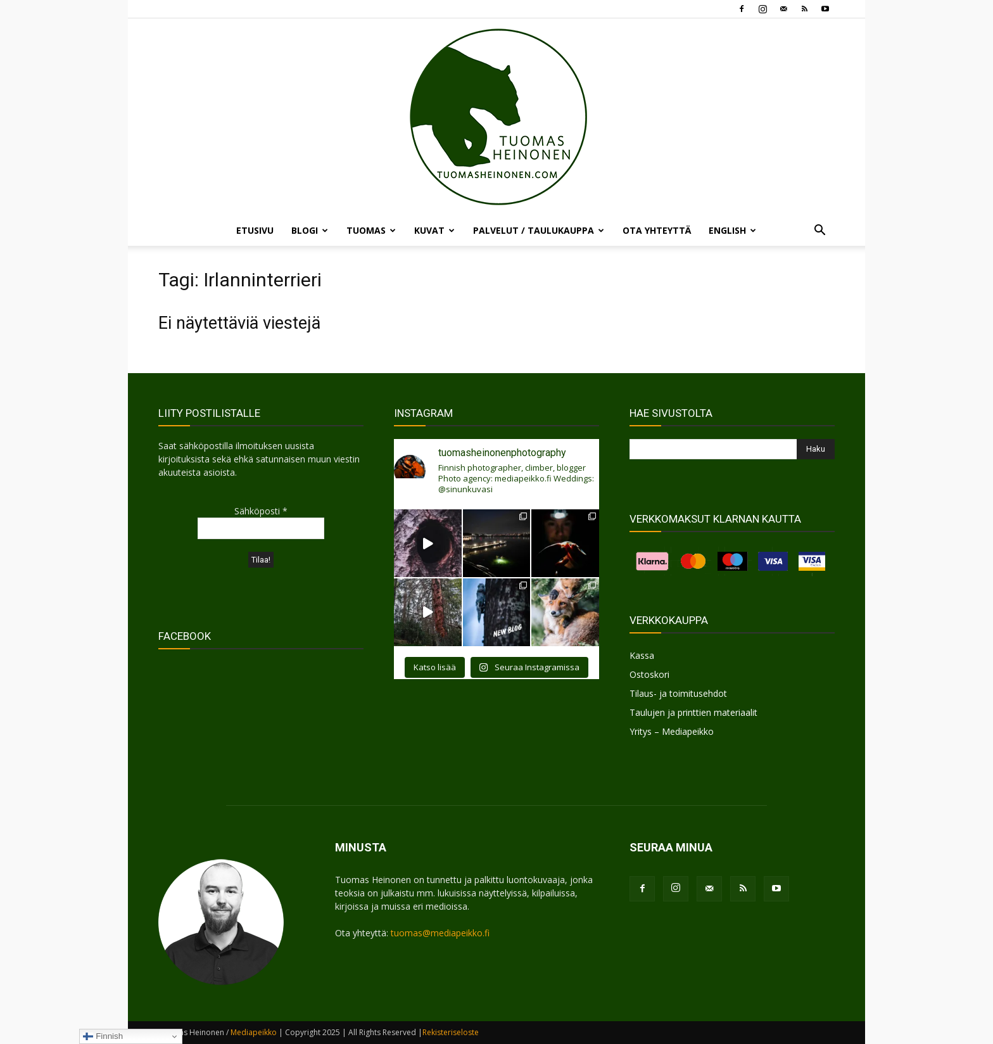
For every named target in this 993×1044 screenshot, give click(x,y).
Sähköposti (261, 511)
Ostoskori (649, 674)
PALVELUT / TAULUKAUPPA (538, 230)
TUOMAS (371, 230)
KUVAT (434, 230)
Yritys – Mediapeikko (671, 731)
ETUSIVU (255, 230)
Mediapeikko (254, 1032)
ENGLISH (732, 230)
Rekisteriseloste (450, 1032)
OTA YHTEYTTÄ (657, 230)
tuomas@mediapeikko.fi (440, 933)
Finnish (103, 1036)
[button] (819, 232)
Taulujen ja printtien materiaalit (693, 712)
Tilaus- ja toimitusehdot (678, 693)
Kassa (641, 655)
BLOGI (309, 230)
